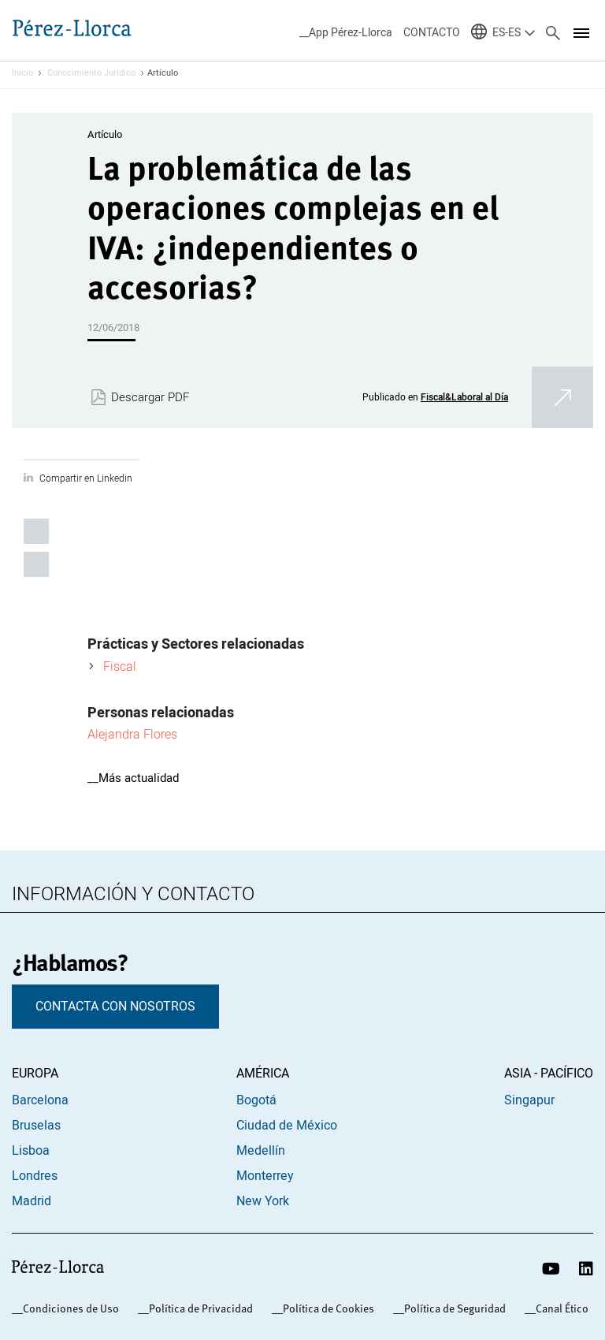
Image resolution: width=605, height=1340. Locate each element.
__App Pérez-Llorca (345, 32)
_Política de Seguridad (452, 1308)
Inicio (22, 73)
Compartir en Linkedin (85, 478)
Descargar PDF (150, 397)
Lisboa (31, 1150)
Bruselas (36, 1125)
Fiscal (119, 666)
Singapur (529, 1100)
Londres (35, 1176)
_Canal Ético (559, 1308)
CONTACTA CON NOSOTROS (115, 1006)
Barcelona (40, 1100)
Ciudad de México (286, 1125)
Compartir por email (36, 564)
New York (262, 1201)
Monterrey (265, 1176)
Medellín (260, 1150)
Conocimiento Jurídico (91, 73)
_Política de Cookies (325, 1308)
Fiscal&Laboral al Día (464, 397)
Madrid (31, 1201)
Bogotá (256, 1100)
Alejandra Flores (132, 734)
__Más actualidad (133, 778)
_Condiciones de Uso (68, 1308)
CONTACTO (431, 32)
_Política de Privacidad (198, 1308)
